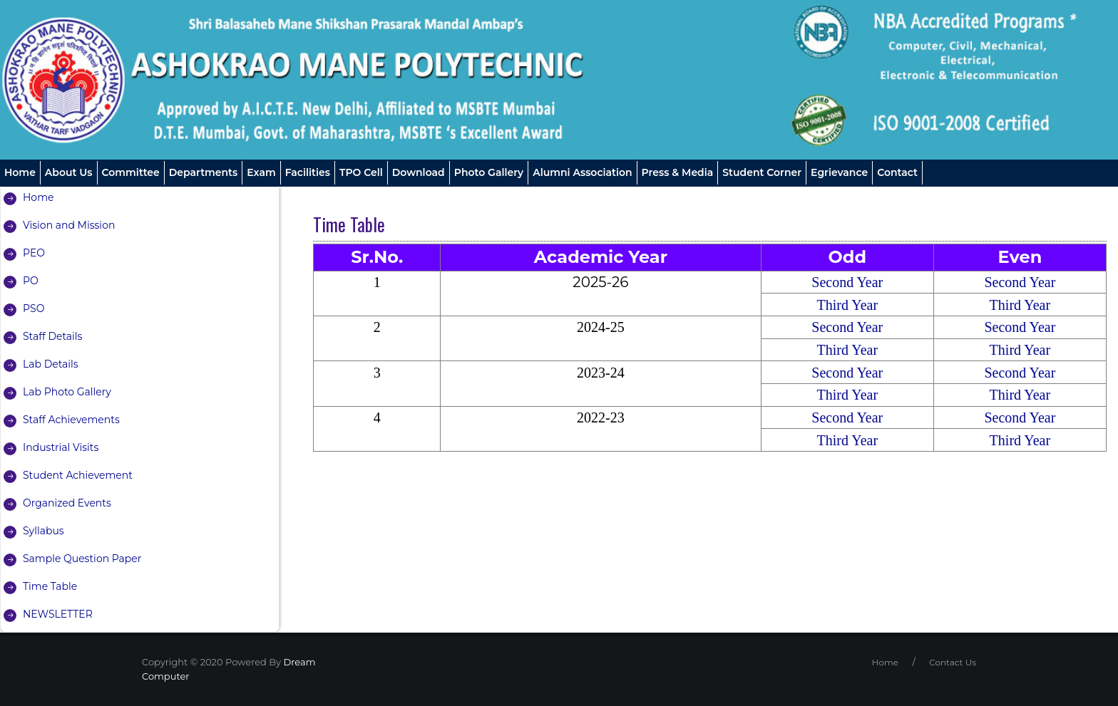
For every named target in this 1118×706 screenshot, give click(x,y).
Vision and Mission (69, 225)
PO (31, 280)
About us (69, 172)
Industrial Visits (60, 447)
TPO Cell (361, 172)
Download (418, 172)
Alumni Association (582, 172)
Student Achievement (78, 475)
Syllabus (43, 530)
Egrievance (839, 172)
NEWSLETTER (58, 614)
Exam (261, 172)
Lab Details (50, 364)
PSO (33, 308)
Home (20, 172)
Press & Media (678, 172)
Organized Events (67, 503)
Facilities (307, 172)
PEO (34, 252)
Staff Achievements (71, 419)
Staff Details (53, 336)
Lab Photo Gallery (67, 391)
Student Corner (761, 172)
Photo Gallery (488, 172)
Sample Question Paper (82, 558)
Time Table (50, 586)
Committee (131, 172)
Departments (203, 172)
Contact (897, 172)
